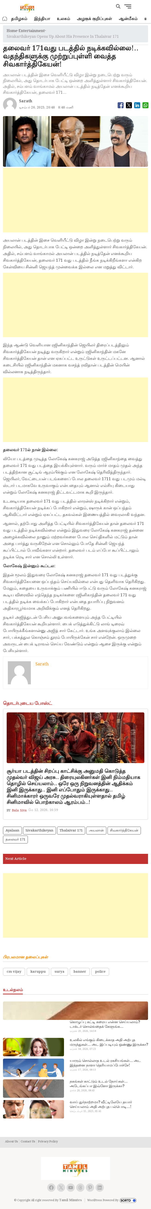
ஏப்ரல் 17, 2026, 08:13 (83, 1070)
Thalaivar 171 (71, 830)
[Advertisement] (75, 200)
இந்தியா (42, 18)
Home (12, 31)
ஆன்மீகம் (128, 18)
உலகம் (63, 18)
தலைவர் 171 (15, 839)
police (100, 972)
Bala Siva (19, 810)
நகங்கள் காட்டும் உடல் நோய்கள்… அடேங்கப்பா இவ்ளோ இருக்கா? (99, 1084)
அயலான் (96, 830)
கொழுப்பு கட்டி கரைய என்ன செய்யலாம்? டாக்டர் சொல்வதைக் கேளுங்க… (105, 1024)
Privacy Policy (48, 1141)
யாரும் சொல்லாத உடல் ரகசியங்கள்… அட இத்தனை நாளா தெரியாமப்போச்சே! (105, 1063)
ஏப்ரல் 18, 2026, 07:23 (83, 1049)
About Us (11, 1141)
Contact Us (28, 1141)
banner (79, 972)
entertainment (32, 31)
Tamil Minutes (70, 1200)
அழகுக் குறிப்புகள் (94, 18)
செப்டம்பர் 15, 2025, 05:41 (85, 1111)
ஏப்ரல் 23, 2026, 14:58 (83, 1031)
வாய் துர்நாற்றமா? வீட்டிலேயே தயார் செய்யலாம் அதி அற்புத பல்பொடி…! (101, 1104)
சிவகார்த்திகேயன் (124, 830)
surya (59, 972)
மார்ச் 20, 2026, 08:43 (82, 1091)
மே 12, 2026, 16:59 (43, 810)
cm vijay (14, 972)
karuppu (38, 972)
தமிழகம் (19, 18)
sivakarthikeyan (39, 830)
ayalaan (12, 830)
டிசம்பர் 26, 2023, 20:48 (37, 107)
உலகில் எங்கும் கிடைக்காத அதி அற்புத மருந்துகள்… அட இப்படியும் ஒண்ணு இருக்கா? (109, 1042)
